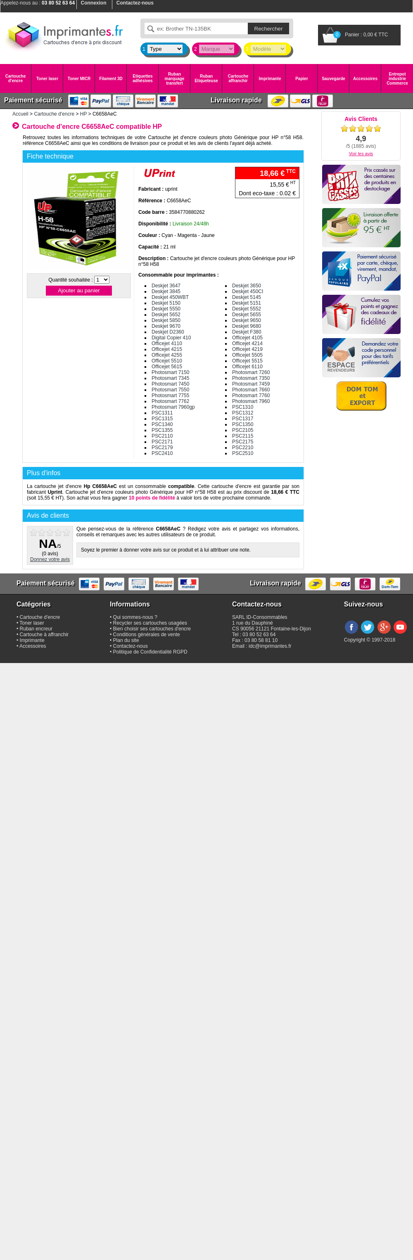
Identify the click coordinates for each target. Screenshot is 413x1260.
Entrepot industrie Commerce (397, 78)
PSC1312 (242, 413)
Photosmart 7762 (170, 401)
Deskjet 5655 (246, 314)
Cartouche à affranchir (44, 634)
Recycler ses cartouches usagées (150, 623)
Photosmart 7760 (251, 395)
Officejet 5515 (247, 361)
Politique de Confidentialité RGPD (150, 652)
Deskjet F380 (246, 332)
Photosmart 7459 (251, 384)
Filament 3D (111, 78)
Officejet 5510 (167, 361)
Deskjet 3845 (166, 291)
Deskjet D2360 (168, 332)
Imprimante (270, 78)
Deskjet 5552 (246, 309)
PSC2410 (162, 453)
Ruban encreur (36, 629)
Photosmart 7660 (251, 390)
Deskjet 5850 (166, 320)
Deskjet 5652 (166, 314)
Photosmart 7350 (251, 378)
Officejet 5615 (167, 366)
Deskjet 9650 (246, 320)
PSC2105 (242, 430)
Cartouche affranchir (238, 78)
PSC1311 (162, 413)
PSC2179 (162, 447)
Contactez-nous (130, 646)
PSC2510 (242, 453)
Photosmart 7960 (251, 401)
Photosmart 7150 (170, 372)
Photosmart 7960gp (173, 407)
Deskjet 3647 (166, 286)
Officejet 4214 (247, 343)
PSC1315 (162, 419)
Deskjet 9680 (246, 326)
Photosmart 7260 (251, 372)
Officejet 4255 (167, 355)
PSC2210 (242, 447)
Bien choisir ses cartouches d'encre (152, 629)
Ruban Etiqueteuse (206, 78)
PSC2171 (162, 442)
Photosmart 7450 (170, 384)
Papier (301, 78)
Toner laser (47, 78)
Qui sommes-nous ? (135, 617)
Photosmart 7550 (170, 390)
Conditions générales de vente (146, 634)
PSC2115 (242, 436)
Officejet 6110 (247, 366)
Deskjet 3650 (246, 286)
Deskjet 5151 (246, 303)
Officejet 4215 (167, 349)
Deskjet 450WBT (170, 297)
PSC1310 (242, 407)
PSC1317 (242, 419)
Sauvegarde (333, 78)
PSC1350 (242, 424)
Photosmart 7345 (170, 378)
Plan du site (126, 640)
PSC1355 (162, 430)
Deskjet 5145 (246, 297)
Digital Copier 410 (171, 338)
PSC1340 (162, 424)
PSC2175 (242, 442)
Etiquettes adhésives (142, 78)
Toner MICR (79, 78)
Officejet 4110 (167, 343)
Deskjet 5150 (166, 303)
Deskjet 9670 (166, 326)
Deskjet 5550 (166, 309)
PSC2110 (162, 436)
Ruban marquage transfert (175, 78)
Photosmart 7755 (170, 395)
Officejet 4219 (247, 349)
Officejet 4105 (247, 338)
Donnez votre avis (50, 559)
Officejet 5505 (247, 355)
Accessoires (365, 78)
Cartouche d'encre (15, 78)
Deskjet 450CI (247, 291)
